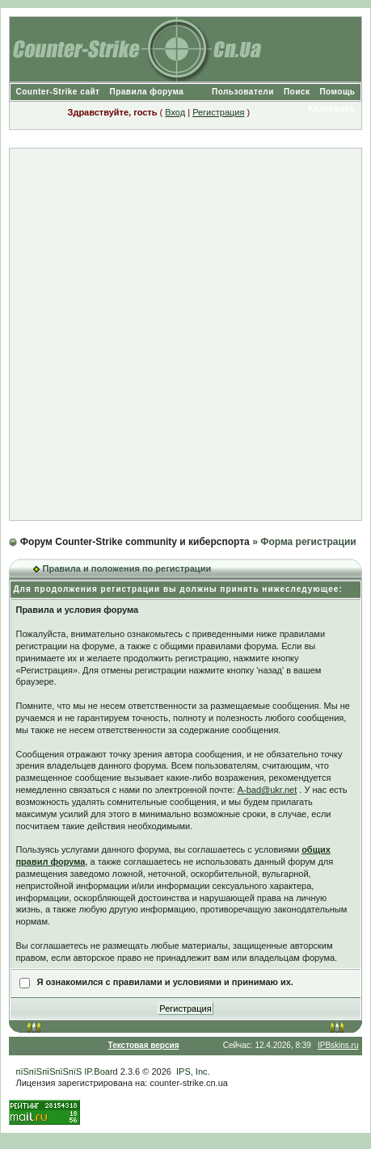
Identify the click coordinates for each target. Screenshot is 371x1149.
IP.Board (100, 1071)
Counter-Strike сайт (57, 91)
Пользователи (243, 91)
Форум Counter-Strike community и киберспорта (135, 541)
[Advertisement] (185, 334)
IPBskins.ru (338, 1045)
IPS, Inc (192, 1071)
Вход (175, 112)
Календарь (331, 108)
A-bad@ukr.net (267, 790)
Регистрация (218, 112)
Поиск (297, 91)
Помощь (337, 91)
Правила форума (147, 91)
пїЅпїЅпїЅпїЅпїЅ (48, 1071)
